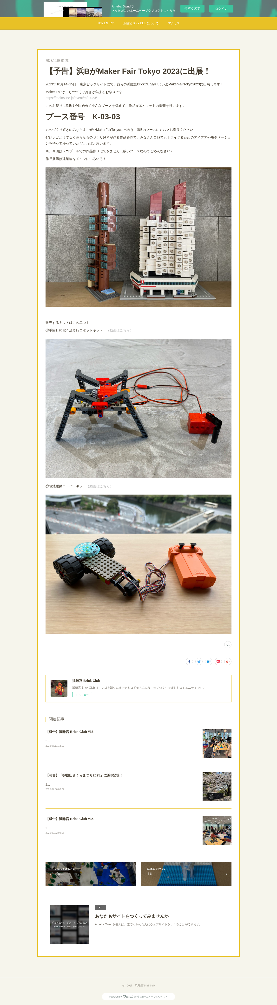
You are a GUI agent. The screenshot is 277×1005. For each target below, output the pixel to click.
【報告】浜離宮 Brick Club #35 (69, 819)
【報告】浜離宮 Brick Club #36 (69, 732)
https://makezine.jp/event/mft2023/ (71, 98)
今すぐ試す (192, 8)
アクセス (174, 23)
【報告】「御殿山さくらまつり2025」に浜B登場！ (84, 775)
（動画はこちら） (119, 330)
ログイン (221, 8)
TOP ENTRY (105, 23)
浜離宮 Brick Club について (140, 23)
